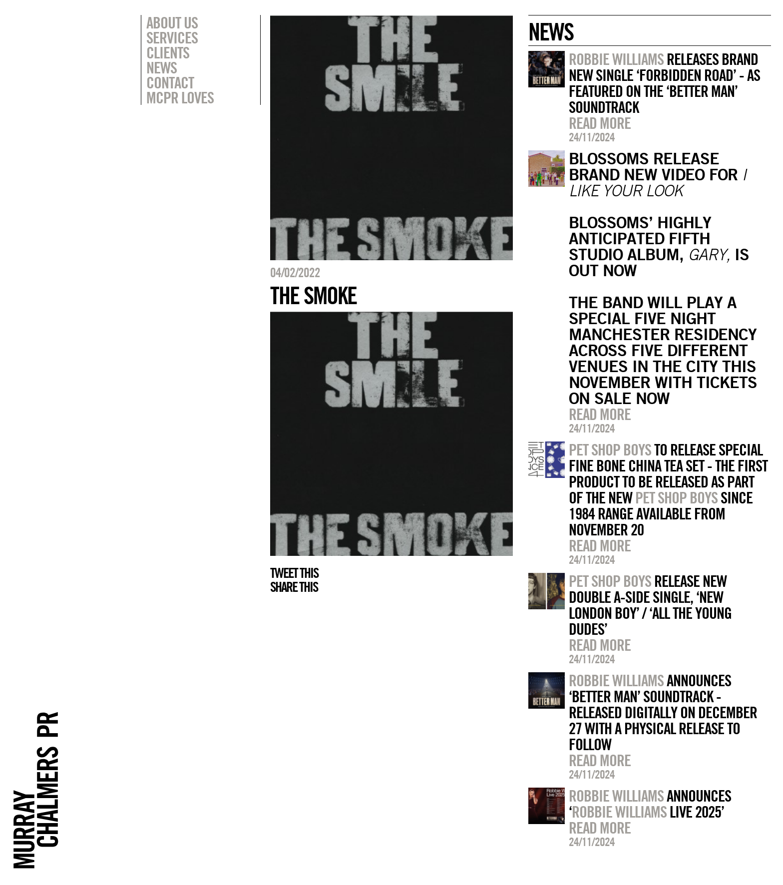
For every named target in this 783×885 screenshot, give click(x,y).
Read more (600, 123)
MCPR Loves (180, 97)
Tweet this (294, 572)
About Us (172, 22)
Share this (294, 586)
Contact (170, 82)
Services (172, 37)
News (161, 67)
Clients (167, 52)
